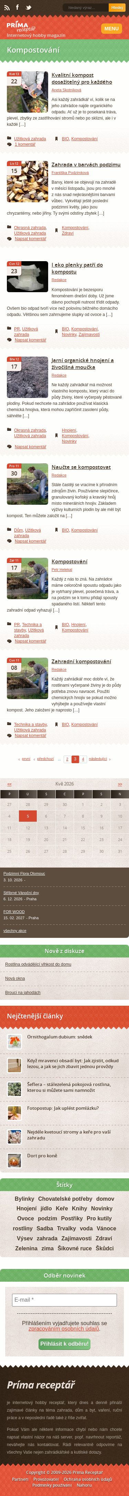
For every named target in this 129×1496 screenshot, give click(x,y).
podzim (47, 1218)
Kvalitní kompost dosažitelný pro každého (82, 78)
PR (17, 329)
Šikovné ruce (74, 1248)
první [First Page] (26, 759)
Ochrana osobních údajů (88, 1479)
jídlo (46, 1208)
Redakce (59, 280)
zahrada (47, 1238)
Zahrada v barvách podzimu (86, 164)
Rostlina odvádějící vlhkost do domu (38, 964)
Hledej (117, 8)
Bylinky (24, 1199)
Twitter (28, 8)
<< (9, 784)
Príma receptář (21, 26)
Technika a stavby (30, 724)
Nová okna (15, 978)
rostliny (23, 1228)
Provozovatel (45, 1479)
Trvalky (66, 1228)
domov (105, 1199)
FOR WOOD (14, 912)
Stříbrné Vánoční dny (21, 893)
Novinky (69, 334)
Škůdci (105, 1248)
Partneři (20, 1479)
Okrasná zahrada (30, 227)
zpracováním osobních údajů (64, 1329)
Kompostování (84, 138)
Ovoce (25, 1218)
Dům (18, 530)
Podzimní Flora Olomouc (24, 873)
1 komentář (25, 144)
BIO (65, 138)
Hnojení (69, 430)
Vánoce (106, 1228)
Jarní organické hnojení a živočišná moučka (83, 363)
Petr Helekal (62, 569)
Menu (112, 28)
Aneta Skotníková (66, 90)
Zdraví (68, 233)
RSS (7, 8)
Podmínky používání (52, 1485)
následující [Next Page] (98, 759)
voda (86, 1228)
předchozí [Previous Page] (45, 759)
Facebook (18, 7)
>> (120, 784)
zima (47, 1248)
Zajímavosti (88, 334)
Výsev (25, 1238)
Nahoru (84, 1485)
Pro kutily (99, 1218)
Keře (62, 1208)
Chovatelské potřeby (65, 1199)
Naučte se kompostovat (81, 466)
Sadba (44, 1228)
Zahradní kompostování (81, 661)
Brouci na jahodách (23, 992)
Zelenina (26, 1248)
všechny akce (14, 931)
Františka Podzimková (70, 173)
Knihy (79, 1208)
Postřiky (72, 1218)
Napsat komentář (30, 238)
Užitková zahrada (30, 138)
